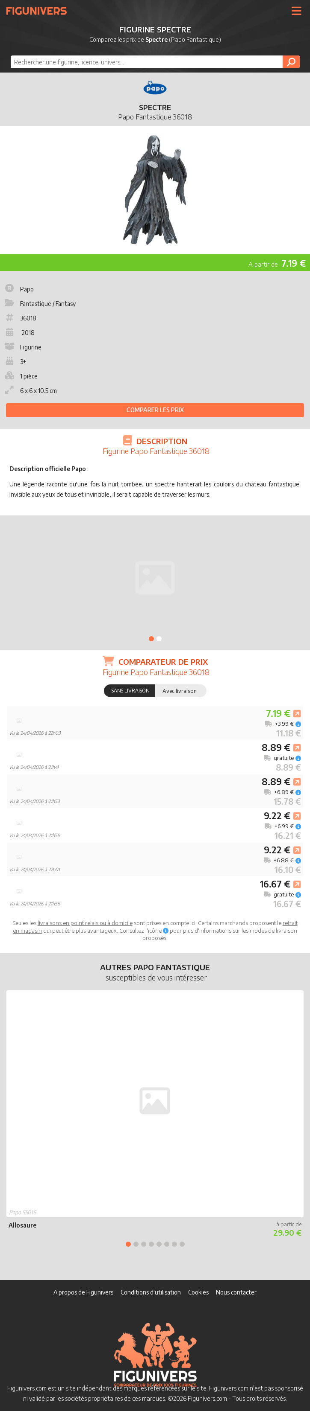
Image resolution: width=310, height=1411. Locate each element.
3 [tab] (143, 1244)
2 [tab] (159, 638)
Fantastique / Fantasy (39, 303)
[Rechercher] (291, 61)
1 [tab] (151, 638)
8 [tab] (182, 1244)
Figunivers (40, 10)
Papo (18, 289)
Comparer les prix (155, 409)
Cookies (198, 1292)
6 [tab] (166, 1244)
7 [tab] (174, 1244)
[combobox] (155, 61)
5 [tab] (159, 1244)
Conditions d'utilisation (151, 1292)
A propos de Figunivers (83, 1292)
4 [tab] (151, 1244)
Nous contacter (236, 1292)
